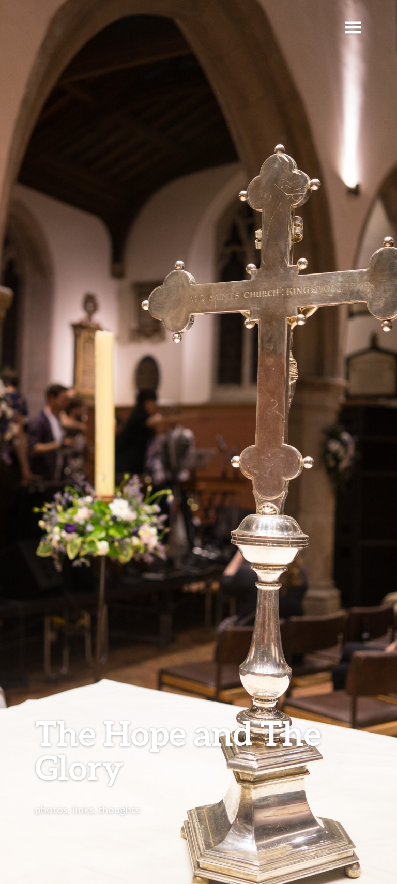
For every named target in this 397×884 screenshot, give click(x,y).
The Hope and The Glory (178, 749)
